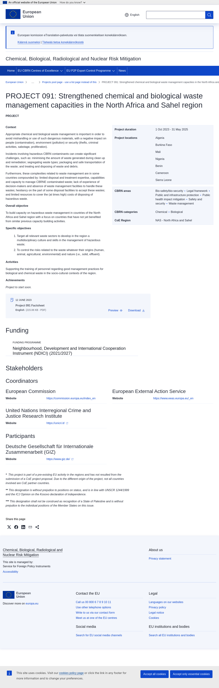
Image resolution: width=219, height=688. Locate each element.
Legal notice (156, 608)
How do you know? (73, 2)
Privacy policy (157, 603)
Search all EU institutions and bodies (172, 631)
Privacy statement (160, 554)
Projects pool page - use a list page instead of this (56, 80)
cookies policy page (71, 673)
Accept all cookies (154, 674)
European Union (14, 80)
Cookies (154, 613)
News (122, 70)
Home (11, 70)
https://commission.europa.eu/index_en (70, 394)
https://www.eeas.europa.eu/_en (173, 394)
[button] (115, 306)
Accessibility (10, 567)
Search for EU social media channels (99, 631)
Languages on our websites (166, 597)
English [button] (132, 15)
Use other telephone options (93, 603)
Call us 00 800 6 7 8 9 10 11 (93, 597)
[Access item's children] (62, 71)
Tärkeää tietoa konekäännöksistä (63, 42)
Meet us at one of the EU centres (96, 613)
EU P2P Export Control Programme (89, 70)
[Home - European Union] (23, 14)
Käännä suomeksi (29, 42)
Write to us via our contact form (95, 608)
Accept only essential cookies (191, 674)
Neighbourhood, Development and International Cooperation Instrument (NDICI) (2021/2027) (69, 346)
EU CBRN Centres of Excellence (38, 70)
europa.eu (32, 599)
